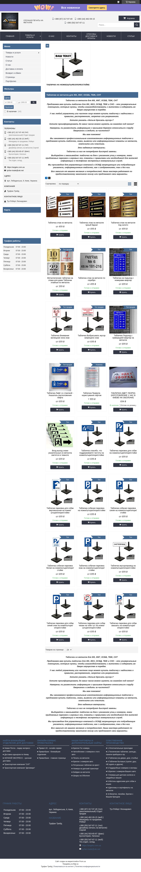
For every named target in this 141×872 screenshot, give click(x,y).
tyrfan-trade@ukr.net (15, 170)
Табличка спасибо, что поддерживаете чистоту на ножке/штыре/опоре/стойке (91, 452)
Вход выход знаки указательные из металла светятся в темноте (60, 452)
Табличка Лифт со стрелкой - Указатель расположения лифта (60, 395)
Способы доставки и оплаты (91, 36)
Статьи (131, 36)
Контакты (71, 36)
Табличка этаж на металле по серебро (91, 279)
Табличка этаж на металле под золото (123, 224)
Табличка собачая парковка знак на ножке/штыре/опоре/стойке (92, 568)
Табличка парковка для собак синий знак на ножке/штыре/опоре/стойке (60, 625)
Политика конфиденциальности (87, 866)
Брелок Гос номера (81, 748)
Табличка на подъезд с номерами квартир (123, 279)
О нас (52, 36)
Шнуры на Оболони (81, 776)
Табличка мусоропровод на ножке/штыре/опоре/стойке (123, 567)
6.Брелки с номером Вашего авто (122, 771)
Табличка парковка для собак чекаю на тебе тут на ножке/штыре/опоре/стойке (91, 625)
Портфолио (11, 81)
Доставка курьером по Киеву (16, 754)
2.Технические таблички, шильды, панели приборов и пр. (121, 753)
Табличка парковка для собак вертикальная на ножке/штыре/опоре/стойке (60, 510)
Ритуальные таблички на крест (86, 765)
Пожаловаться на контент (64, 866)
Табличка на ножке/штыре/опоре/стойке (68, 85)
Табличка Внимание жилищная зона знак (60, 336)
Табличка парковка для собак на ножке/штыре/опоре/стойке (123, 451)
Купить (61, 235)
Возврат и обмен (13, 73)
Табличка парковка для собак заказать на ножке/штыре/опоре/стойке (123, 625)
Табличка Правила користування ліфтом (91, 394)
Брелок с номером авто (83, 761)
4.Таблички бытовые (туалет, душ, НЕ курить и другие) (121, 762)
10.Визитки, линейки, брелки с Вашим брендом (119, 795)
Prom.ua (82, 861)
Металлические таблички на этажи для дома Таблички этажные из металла (60, 280)
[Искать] (137, 24)
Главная (10, 36)
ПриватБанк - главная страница (52, 758)
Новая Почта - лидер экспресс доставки (16, 749)
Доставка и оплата (14, 69)
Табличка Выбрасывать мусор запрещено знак (91, 336)
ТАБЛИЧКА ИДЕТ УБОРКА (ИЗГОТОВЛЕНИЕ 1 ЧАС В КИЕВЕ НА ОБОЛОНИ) (123, 395)
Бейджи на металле (81, 772)
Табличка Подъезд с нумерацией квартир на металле (123, 337)
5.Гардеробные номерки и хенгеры (122, 768)
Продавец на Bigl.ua (70, 864)
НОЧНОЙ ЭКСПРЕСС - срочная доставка (17, 759)
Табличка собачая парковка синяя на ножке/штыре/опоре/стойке (123, 510)
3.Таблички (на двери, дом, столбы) (123, 758)
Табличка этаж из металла (60, 223)
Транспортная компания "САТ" (17, 764)
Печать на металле (81, 758)
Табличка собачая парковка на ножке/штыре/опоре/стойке (91, 509)
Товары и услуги (30, 36)
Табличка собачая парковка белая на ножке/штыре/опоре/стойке (60, 568)
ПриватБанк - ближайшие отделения (48, 753)
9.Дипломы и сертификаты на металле (119, 789)
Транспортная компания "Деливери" (19, 768)
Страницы (10, 77)
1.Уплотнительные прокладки (120, 748)
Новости (111, 36)
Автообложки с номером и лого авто (86, 753)
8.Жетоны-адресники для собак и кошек (121, 782)
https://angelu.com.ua (16, 167)
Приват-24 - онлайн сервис (50, 748)
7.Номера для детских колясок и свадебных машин (120, 776)
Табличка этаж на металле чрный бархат (91, 224)
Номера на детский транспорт (86, 768)
